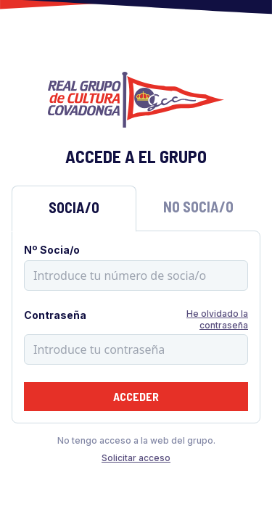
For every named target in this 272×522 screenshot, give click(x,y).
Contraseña (55, 315)
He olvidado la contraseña (217, 319)
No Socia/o (198, 206)
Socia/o (74, 207)
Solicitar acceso (136, 457)
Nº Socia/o (52, 250)
